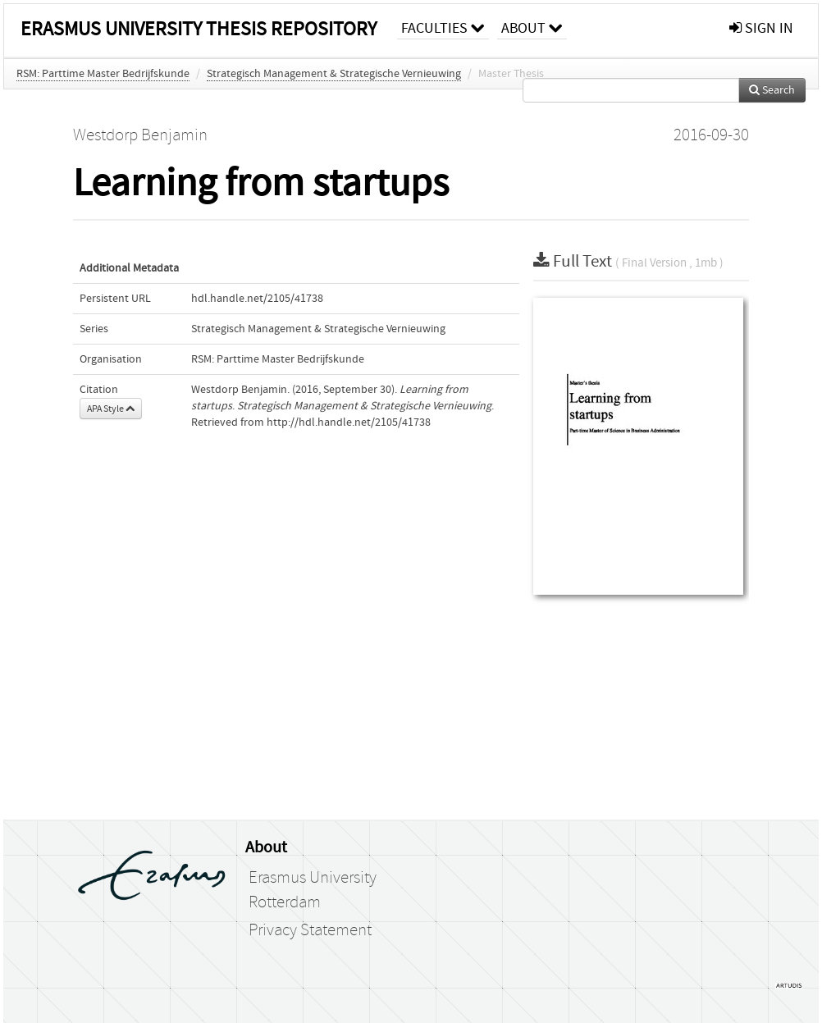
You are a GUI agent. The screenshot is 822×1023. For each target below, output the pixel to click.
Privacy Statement (310, 930)
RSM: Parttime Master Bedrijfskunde (103, 73)
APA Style (111, 408)
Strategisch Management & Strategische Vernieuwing (334, 73)
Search (772, 90)
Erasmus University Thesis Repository (199, 29)
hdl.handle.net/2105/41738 (257, 298)
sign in (761, 28)
